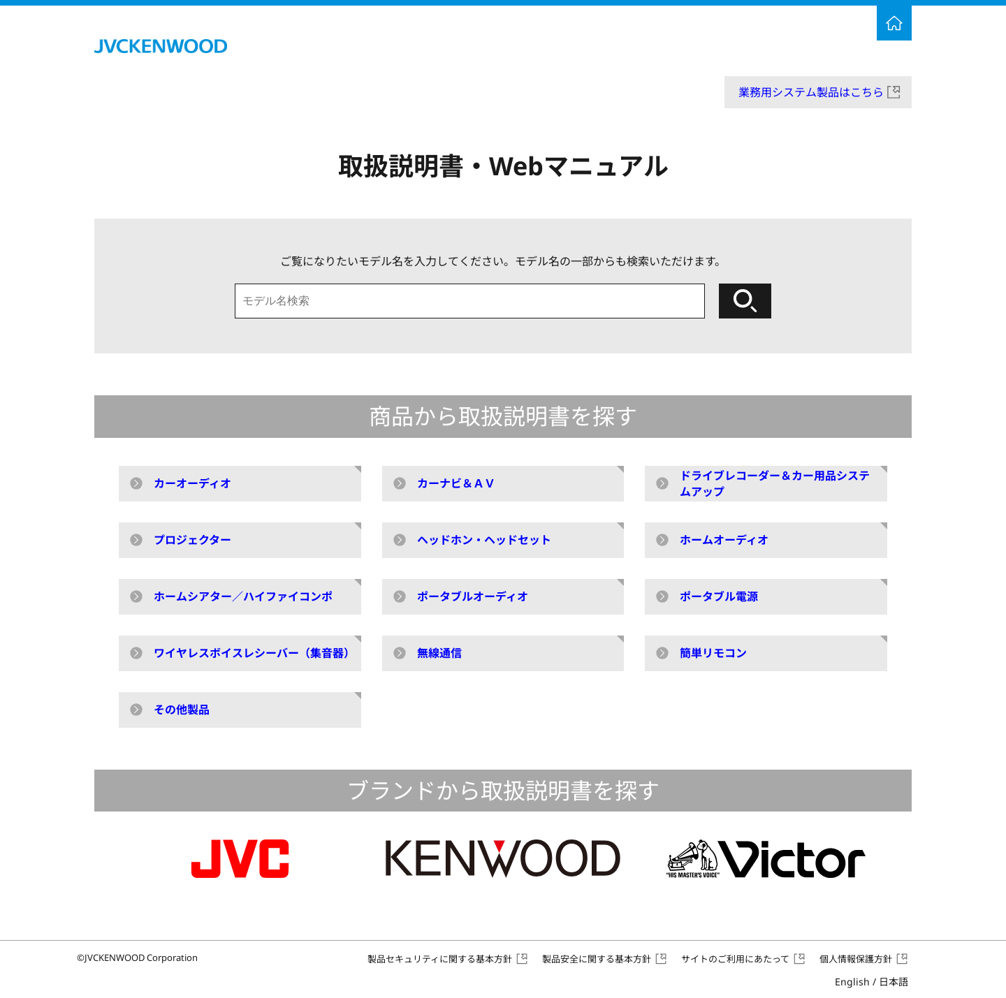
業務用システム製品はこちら (811, 92)
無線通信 (439, 653)
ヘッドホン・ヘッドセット (484, 540)
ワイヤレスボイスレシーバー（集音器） (254, 653)
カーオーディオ (192, 483)
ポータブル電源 (719, 596)
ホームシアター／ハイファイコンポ (243, 596)
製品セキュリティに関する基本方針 (439, 959)
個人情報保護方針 (855, 959)
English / (871, 981)
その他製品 (182, 709)
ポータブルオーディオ (472, 596)
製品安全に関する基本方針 (596, 959)
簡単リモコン (713, 653)
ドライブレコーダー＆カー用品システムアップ (775, 483)
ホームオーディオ (724, 540)
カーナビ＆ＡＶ (456, 483)
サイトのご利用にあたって (735, 959)
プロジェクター (192, 540)
